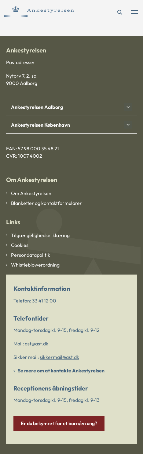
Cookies (19, 245)
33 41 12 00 (44, 301)
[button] (137, 12)
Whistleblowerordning (35, 265)
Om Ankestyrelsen (31, 193)
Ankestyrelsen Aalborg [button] (37, 107)
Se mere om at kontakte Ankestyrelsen (61, 370)
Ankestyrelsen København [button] (40, 125)
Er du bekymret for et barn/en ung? (59, 423)
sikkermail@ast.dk (59, 357)
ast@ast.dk (36, 343)
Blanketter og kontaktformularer (46, 203)
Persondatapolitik (30, 255)
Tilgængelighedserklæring (40, 235)
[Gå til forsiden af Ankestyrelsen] (37, 12)
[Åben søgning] (119, 12)
